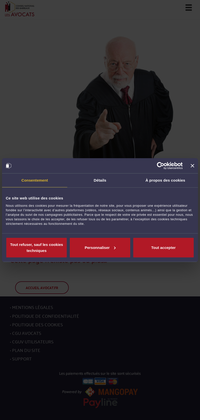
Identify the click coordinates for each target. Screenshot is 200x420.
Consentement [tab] (34, 180)
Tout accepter (163, 247)
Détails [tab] (100, 180)
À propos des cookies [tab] (165, 180)
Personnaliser (100, 247)
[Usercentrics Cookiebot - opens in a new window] (161, 166)
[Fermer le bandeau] (192, 166)
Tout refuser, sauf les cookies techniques (36, 247)
